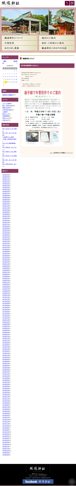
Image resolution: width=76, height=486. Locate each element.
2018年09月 (5, 284)
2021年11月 (5, 245)
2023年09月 (5, 212)
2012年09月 (5, 403)
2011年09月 (5, 428)
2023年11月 (5, 208)
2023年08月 (5, 214)
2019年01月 (5, 280)
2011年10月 (5, 425)
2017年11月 (5, 299)
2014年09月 (5, 359)
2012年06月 (5, 409)
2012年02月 (5, 417)
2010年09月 (5, 452)
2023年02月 (5, 218)
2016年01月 (5, 336)
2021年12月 (5, 243)
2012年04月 (5, 413)
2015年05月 (5, 349)
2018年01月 (5, 295)
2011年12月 (5, 421)
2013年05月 (5, 386)
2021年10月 (5, 247)
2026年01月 (5, 179)
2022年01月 (5, 241)
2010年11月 (5, 448)
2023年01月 (5, 220)
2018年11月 (5, 282)
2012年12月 (5, 396)
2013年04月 (5, 388)
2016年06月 (5, 328)
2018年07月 (5, 289)
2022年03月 (5, 237)
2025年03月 (5, 187)
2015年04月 (5, 351)
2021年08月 (5, 251)
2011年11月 (5, 423)
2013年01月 (5, 394)
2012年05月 (5, 411)
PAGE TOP (72, 482)
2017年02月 (5, 315)
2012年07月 (5, 407)
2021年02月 (5, 259)
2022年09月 (5, 226)
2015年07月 (5, 347)
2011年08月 (5, 430)
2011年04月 (5, 438)
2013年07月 (5, 382)
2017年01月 (5, 318)
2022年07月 (5, 230)
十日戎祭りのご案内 (8, 137)
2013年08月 (5, 380)
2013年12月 (5, 374)
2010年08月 (5, 454)
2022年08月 (5, 228)
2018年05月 (5, 293)
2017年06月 (5, 307)
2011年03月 (5, 440)
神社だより (5, 118)
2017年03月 (5, 313)
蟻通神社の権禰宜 (7, 95)
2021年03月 (5, 257)
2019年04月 (5, 276)
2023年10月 (5, 210)
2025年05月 (5, 185)
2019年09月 (5, 268)
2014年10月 (5, 357)
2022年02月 (5, 239)
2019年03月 (5, 278)
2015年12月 (5, 338)
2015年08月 (5, 344)
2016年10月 (5, 322)
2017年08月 (5, 305)
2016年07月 (5, 326)
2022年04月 (5, 235)
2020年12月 (5, 264)
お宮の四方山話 (6, 109)
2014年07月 (5, 363)
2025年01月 (5, 189)
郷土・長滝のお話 (7, 105)
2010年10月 (5, 450)
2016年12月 (5, 320)
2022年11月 (5, 224)
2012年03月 (5, 415)
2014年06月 (5, 365)
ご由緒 (4, 111)
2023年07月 (5, 216)
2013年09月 (5, 378)
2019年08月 (5, 270)
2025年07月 (5, 183)
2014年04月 (5, 369)
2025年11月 (5, 181)
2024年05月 (5, 197)
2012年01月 (5, 419)
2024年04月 (5, 199)
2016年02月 (5, 334)
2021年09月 (5, 249)
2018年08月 (5, 286)
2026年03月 (5, 177)
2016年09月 (5, 324)
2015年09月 (5, 342)
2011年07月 (5, 432)
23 (16, 79)
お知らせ (5, 120)
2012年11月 (5, 398)
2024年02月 (5, 203)
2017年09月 (5, 303)
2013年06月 (5, 384)
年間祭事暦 (5, 116)
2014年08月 (5, 361)
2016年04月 (5, 332)
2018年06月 (5, 291)
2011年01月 (5, 444)
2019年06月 (5, 274)
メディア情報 (6, 103)
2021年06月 (5, 255)
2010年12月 (5, 446)
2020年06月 (5, 266)
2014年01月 (5, 372)
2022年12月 (5, 222)
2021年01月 (5, 262)
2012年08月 (5, 405)
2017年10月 (5, 301)
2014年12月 (5, 355)
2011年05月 (5, 436)
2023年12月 (5, 206)
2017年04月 (5, 311)
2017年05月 (5, 309)
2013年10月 (5, 376)
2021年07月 (5, 253)
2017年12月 (5, 297)
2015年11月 (5, 340)
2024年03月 (5, 201)
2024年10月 (5, 191)
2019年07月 (5, 272)
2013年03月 (5, 390)
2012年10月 (5, 401)
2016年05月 (5, 330)
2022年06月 (5, 233)
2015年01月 (5, 353)
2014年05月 (5, 367)
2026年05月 (5, 174)
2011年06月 (5, 434)
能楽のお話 (5, 107)
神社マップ (5, 114)
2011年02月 (5, 442)
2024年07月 (5, 193)
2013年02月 (5, 392)
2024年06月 (5, 195)
